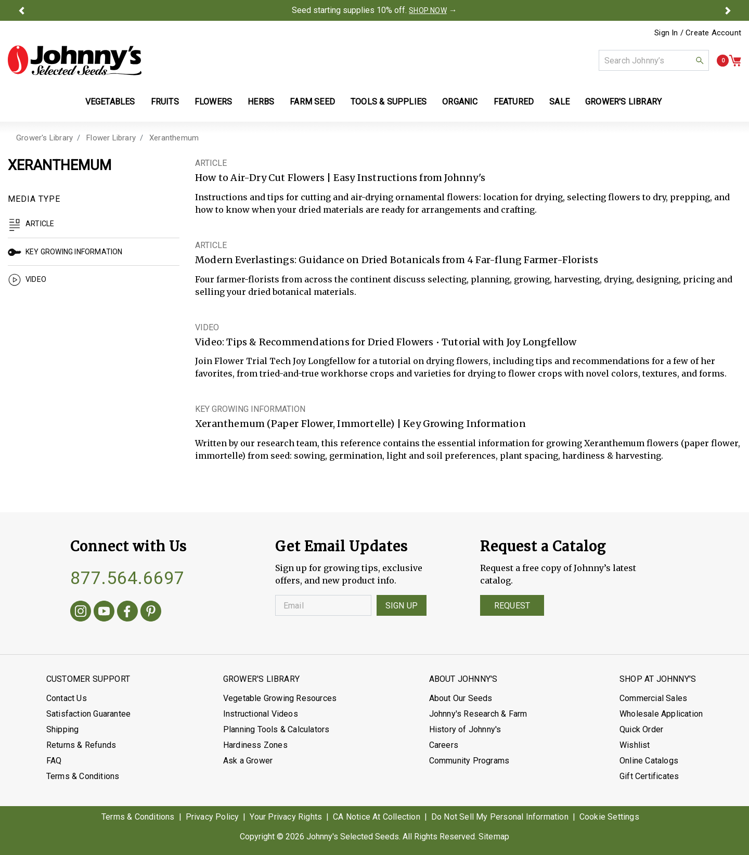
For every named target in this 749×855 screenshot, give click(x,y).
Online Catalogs (648, 761)
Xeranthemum (174, 137)
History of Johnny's (465, 729)
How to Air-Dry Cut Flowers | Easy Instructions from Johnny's (340, 178)
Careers (443, 745)
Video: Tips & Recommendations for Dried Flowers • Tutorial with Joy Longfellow (386, 342)
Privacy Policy (212, 817)
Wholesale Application (661, 714)
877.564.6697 (127, 577)
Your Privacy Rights (286, 817)
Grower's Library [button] (624, 102)
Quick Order (641, 729)
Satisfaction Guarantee (88, 714)
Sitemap (494, 836)
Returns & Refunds (81, 745)
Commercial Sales (653, 698)
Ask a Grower (248, 761)
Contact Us (66, 698)
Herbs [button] (261, 102)
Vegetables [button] (110, 102)
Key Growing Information (65, 252)
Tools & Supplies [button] (389, 102)
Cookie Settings (609, 817)
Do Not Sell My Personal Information (500, 817)
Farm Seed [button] (312, 102)
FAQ (54, 761)
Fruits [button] (165, 102)
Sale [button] (559, 102)
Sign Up (401, 606)
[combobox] (654, 60)
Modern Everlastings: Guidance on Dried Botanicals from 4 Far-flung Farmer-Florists (396, 260)
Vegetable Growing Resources (280, 698)
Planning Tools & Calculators (276, 729)
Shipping (62, 729)
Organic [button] (459, 102)
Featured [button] (514, 102)
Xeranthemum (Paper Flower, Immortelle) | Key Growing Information (360, 424)
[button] (21, 10)
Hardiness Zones (255, 745)
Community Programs (469, 761)
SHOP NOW (428, 10)
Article (31, 223)
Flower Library (111, 137)
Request (512, 606)
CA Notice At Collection (376, 817)
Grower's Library (44, 137)
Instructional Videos (260, 714)
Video (27, 279)
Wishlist (634, 745)
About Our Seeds (461, 698)
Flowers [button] (213, 102)
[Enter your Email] (323, 605)
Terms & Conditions (83, 776)
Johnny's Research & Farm (478, 714)
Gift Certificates (649, 776)
